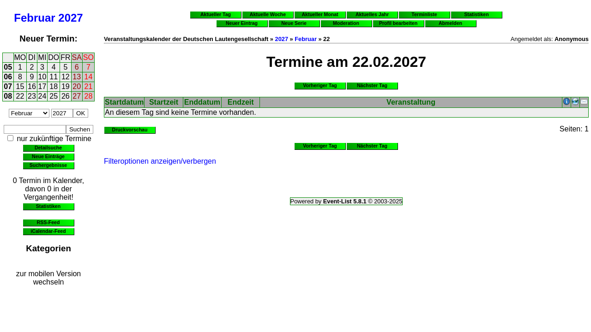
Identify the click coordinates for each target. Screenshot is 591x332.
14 (88, 77)
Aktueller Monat (320, 14)
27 (76, 96)
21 (88, 86)
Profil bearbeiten (398, 23)
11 (53, 77)
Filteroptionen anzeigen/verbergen (160, 161)
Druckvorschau (130, 129)
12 (65, 77)
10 (42, 77)
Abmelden (450, 23)
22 (20, 96)
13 (76, 77)
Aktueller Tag (215, 14)
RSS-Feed (48, 222)
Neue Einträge (48, 156)
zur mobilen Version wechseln (48, 278)
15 (20, 86)
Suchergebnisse (48, 165)
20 (76, 86)
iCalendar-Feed (48, 231)
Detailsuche (48, 147)
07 (8, 86)
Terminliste (424, 14)
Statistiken (48, 206)
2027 (70, 18)
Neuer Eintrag (242, 23)
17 (42, 86)
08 (8, 96)
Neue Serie (294, 23)
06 (8, 77)
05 (8, 67)
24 (42, 96)
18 (53, 86)
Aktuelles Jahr (372, 14)
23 (32, 96)
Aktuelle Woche (268, 14)
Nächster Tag (372, 85)
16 (32, 86)
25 (53, 96)
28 (88, 96)
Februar (34, 18)
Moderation (346, 23)
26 (65, 96)
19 (65, 86)
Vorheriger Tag (320, 85)
